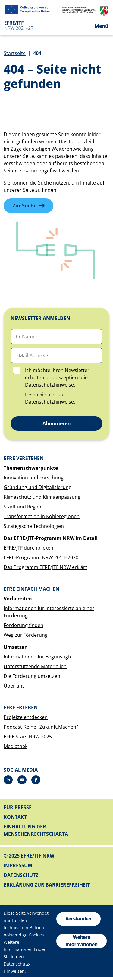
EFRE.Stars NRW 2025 (28, 736)
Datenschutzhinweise (49, 401)
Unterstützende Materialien (35, 666)
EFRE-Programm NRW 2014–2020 (41, 557)
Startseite (15, 53)
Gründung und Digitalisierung (37, 487)
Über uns (14, 685)
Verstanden (78, 918)
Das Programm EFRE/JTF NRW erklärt (45, 567)
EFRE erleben (21, 707)
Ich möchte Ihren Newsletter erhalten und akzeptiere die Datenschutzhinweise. (57, 377)
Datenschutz (21, 875)
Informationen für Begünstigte (38, 656)
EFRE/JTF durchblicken (28, 547)
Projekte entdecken (26, 717)
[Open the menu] (96, 26)
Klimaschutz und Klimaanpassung (42, 497)
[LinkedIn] (8, 779)
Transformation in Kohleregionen (42, 516)
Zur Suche (24, 205)
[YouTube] (22, 779)
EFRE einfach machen (31, 589)
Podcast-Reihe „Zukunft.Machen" (41, 727)
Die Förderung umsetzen (32, 676)
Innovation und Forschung (34, 477)
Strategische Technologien (34, 526)
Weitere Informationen (81, 941)
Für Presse (18, 807)
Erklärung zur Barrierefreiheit (47, 884)
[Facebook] (35, 779)
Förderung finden (23, 625)
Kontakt (15, 817)
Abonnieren (56, 423)
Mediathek (15, 746)
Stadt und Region (23, 506)
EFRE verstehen (24, 458)
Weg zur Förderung (26, 635)
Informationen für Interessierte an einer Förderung (49, 612)
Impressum (18, 865)
